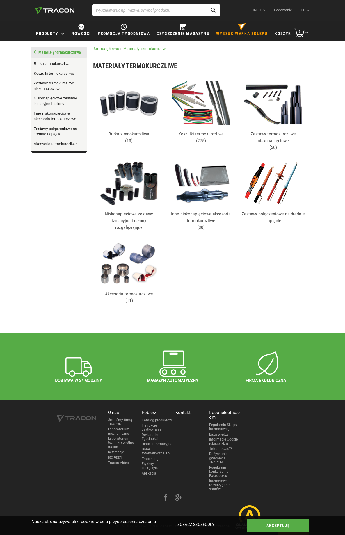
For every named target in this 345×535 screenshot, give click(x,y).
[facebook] (165, 498)
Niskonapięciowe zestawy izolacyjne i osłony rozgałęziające (55, 101)
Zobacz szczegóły (195, 524)
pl (303, 10)
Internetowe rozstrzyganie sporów (219, 485)
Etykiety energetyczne (152, 466)
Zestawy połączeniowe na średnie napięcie (55, 131)
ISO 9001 (115, 458)
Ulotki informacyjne (157, 444)
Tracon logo (151, 459)
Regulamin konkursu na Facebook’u (219, 472)
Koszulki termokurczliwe (54, 73)
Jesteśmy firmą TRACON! (120, 422)
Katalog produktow (157, 420)
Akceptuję (278, 525)
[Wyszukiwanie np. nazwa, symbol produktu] (156, 10)
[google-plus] (178, 498)
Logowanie (283, 10)
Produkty (47, 33)
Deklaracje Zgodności (150, 437)
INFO (257, 10)
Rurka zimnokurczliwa (52, 63)
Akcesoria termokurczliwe (55, 144)
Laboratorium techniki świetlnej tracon (121, 442)
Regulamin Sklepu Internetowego (223, 427)
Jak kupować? (220, 449)
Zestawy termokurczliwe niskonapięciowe (54, 86)
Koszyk (283, 33)
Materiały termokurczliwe (59, 52)
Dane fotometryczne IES (156, 451)
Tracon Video (118, 463)
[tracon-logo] (54, 10)
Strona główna (106, 49)
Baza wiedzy (219, 434)
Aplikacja (149, 473)
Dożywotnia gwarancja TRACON (218, 458)
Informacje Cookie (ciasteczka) (223, 441)
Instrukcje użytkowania (152, 427)
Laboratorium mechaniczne (118, 431)
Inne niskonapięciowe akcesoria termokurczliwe (55, 116)
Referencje (116, 452)
